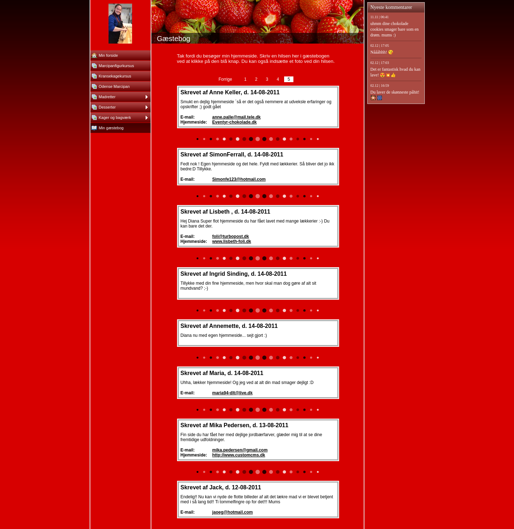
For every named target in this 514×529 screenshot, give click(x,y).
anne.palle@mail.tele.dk (236, 117)
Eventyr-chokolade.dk (234, 122)
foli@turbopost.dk (230, 236)
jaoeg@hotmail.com (232, 512)
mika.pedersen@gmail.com (240, 450)
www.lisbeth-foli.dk (231, 241)
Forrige (225, 79)
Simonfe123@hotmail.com (239, 179)
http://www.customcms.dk (238, 455)
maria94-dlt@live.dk (232, 392)
